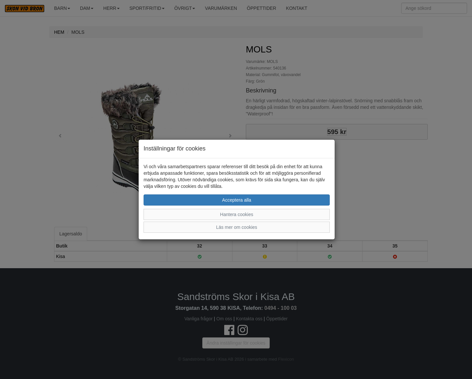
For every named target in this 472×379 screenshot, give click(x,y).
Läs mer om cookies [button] (236, 227)
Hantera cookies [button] (236, 214)
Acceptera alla (236, 200)
